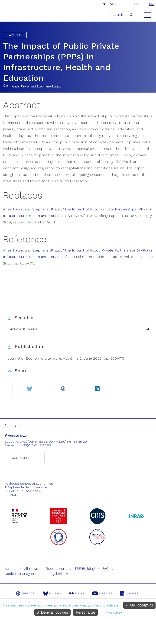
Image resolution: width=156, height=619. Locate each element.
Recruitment (56, 569)
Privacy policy (113, 612)
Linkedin (129, 593)
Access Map (16, 435)
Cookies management (23, 574)
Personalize (85, 612)
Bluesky (52, 593)
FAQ (105, 569)
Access (10, 569)
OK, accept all (139, 605)
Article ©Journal (24, 329)
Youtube (102, 593)
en (151, 4)
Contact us (21, 458)
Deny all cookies (52, 612)
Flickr (76, 593)
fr (136, 4)
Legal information (63, 574)
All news (31, 569)
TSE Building (84, 569)
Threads (25, 593)
